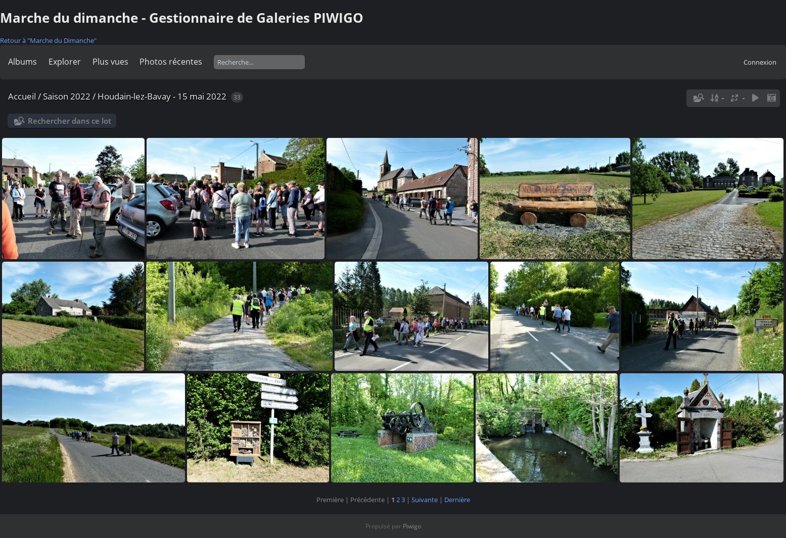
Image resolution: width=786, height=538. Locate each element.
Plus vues (110, 61)
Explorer (65, 61)
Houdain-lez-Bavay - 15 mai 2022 (162, 96)
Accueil (22, 96)
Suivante (424, 499)
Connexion (760, 62)
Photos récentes (171, 61)
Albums (22, 61)
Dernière (457, 499)
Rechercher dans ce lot (69, 121)
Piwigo (412, 526)
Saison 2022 (66, 96)
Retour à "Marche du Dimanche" (48, 40)
